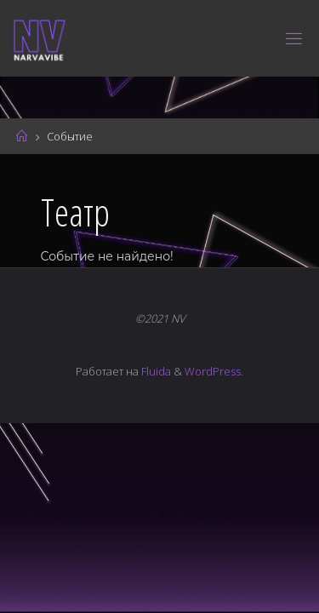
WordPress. (214, 371)
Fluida (155, 371)
